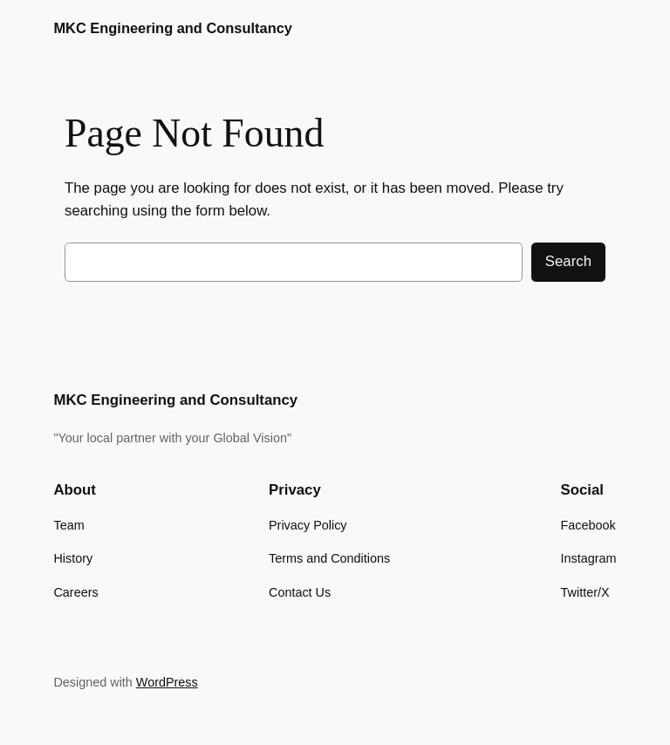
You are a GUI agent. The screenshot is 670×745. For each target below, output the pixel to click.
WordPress (167, 682)
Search (568, 261)
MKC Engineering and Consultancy (172, 28)
